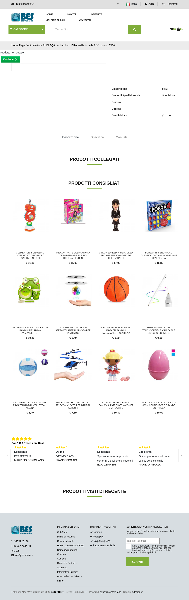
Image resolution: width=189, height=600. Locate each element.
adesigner (137, 592)
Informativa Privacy (67, 572)
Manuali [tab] (121, 137)
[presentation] (181, 455)
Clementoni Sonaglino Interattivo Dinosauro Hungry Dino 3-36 (30, 255)
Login (149, 3)
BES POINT (57, 592)
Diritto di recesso (66, 536)
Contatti (85, 20)
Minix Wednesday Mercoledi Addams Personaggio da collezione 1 (116, 255)
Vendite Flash (55, 20)
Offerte (96, 14)
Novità (71, 14)
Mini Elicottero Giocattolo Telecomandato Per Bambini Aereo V (73, 405)
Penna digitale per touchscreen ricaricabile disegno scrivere (158, 330)
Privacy (171, 545)
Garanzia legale (65, 541)
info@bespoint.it (25, 3)
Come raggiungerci (67, 550)
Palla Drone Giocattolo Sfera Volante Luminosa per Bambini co (73, 330)
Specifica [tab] (97, 137)
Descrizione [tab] (70, 137)
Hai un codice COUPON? (70, 545)
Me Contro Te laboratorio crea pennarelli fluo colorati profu (73, 255)
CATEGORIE (19, 29)
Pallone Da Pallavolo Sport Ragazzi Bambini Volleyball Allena (30, 405)
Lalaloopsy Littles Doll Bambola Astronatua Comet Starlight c (116, 405)
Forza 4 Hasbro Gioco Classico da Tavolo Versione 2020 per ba (159, 255)
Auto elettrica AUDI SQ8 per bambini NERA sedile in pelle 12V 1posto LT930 (71, 45)
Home (49, 14)
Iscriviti (137, 561)
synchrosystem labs (110, 592)
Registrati (170, 3)
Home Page (18, 45)
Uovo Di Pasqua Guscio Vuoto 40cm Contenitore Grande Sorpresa (158, 405)
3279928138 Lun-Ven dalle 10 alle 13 (21, 546)
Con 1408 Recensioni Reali (27, 443)
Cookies (61, 554)
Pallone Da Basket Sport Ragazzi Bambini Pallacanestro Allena (116, 330)
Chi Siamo (62, 532)
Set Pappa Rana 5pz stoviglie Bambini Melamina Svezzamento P (30, 330)
